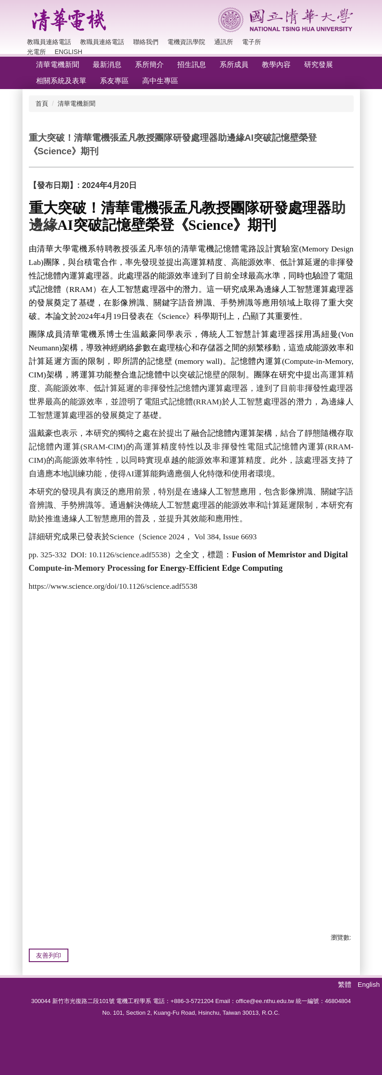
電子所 (251, 41)
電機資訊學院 (186, 41)
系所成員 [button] (234, 64)
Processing (126, 568)
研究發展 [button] (318, 64)
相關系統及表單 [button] (61, 81)
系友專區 (114, 81)
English (68, 51)
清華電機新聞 (76, 103)
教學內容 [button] (276, 64)
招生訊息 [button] (191, 64)
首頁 (42, 103)
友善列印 (48, 964)
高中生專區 (160, 81)
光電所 (36, 51)
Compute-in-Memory (67, 568)
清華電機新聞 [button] (57, 64)
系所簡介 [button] (149, 64)
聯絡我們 (145, 41)
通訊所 (223, 41)
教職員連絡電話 (49, 41)
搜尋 (344, 42)
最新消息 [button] (107, 64)
